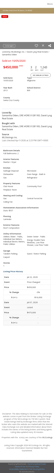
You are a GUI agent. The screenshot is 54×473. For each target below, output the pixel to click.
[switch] (36, 45)
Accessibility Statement (18, 469)
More (50, 4)
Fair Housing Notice (37, 469)
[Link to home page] (2, 4)
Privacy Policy (33, 466)
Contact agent (9, 46)
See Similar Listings (40, 75)
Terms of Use (20, 466)
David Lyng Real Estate (37, 464)
